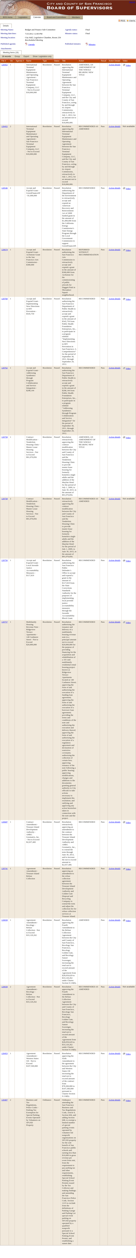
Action (81, 61)
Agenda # (20, 61)
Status (56, 61)
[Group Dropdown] (17, 56)
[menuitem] (6, 56)
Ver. (11, 61)
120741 (4, 868)
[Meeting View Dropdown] (42, 56)
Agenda (31, 44)
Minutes (92, 44)
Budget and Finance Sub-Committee (40, 29)
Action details (114, 65)
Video (128, 65)
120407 (4, 1100)
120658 (4, 920)
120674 (4, 249)
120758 (4, 437)
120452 (4, 65)
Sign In (132, 2)
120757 (4, 622)
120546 (4, 188)
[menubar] (26, 57)
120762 (4, 368)
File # (3, 61)
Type (45, 61)
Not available (129, 126)
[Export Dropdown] (26, 56)
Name (28, 61)
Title (63, 61)
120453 (4, 1053)
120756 (4, 560)
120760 (4, 298)
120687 (4, 822)
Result (103, 61)
